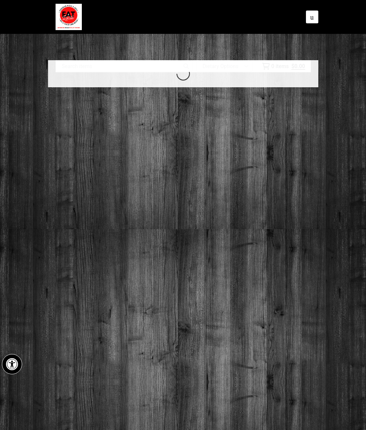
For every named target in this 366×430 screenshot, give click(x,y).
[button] (12, 364)
